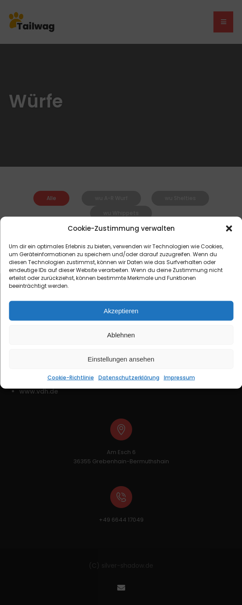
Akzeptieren (121, 310)
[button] (228, 228)
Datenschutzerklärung (128, 377)
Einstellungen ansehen (121, 358)
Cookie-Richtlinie (70, 377)
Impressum (179, 377)
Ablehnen (121, 334)
